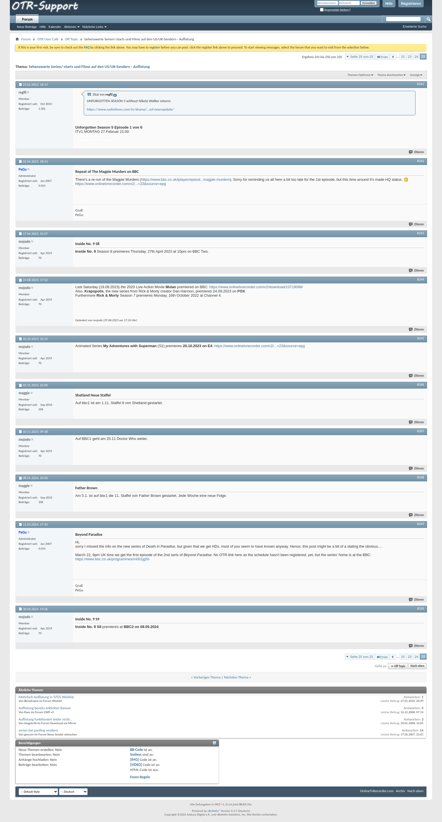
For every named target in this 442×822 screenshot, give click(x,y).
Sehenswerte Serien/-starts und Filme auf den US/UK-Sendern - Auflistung (89, 66)
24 (416, 56)
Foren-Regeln (140, 777)
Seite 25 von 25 (361, 56)
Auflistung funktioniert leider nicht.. (45, 719)
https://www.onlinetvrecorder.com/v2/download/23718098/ (256, 287)
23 (409, 56)
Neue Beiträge (27, 26)
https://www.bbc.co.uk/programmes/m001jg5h (112, 559)
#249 (420, 524)
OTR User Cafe (47, 39)
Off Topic (71, 39)
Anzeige (415, 75)
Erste (382, 57)
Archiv (400, 791)
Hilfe (389, 4)
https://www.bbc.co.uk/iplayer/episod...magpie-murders (185, 179)
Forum (27, 19)
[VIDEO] (136, 765)
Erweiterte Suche (414, 26)
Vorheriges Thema (207, 677)
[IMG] (134, 759)
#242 (420, 161)
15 (403, 56)
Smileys (136, 754)
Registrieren (411, 4)
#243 (420, 233)
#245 (420, 338)
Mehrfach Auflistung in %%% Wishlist (46, 697)
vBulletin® (213, 811)
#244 (420, 279)
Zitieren (416, 152)
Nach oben (417, 666)
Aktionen (70, 26)
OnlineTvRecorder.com (377, 791)
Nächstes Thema (236, 677)
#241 (420, 84)
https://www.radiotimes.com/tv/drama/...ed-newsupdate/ (130, 109)
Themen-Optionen (359, 75)
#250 (420, 609)
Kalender (54, 26)
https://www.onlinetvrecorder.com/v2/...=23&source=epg (120, 184)
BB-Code (136, 750)
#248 (420, 477)
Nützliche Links (92, 26)
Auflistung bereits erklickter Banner (45, 708)
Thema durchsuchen (390, 75)
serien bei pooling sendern (38, 730)
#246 (420, 385)
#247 (420, 431)
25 (423, 56)
